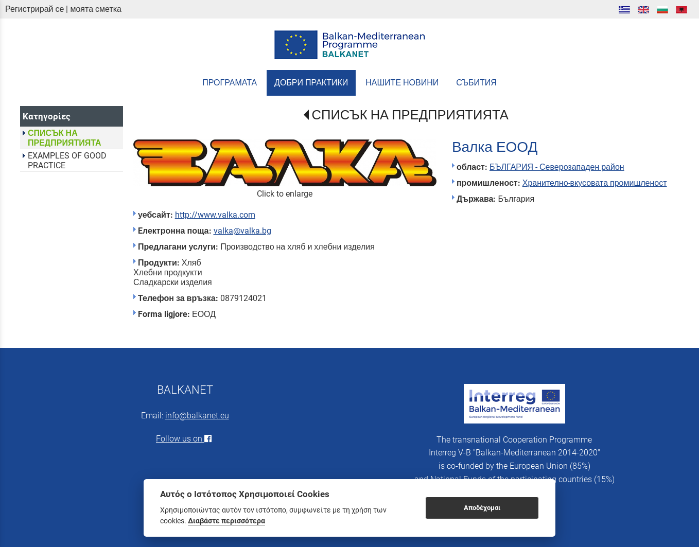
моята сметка (95, 9)
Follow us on (185, 439)
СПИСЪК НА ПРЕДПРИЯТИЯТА (410, 114)
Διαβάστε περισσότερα (226, 521)
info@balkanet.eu (197, 415)
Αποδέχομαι (482, 507)
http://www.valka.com (215, 215)
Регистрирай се (34, 9)
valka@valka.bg (242, 231)
